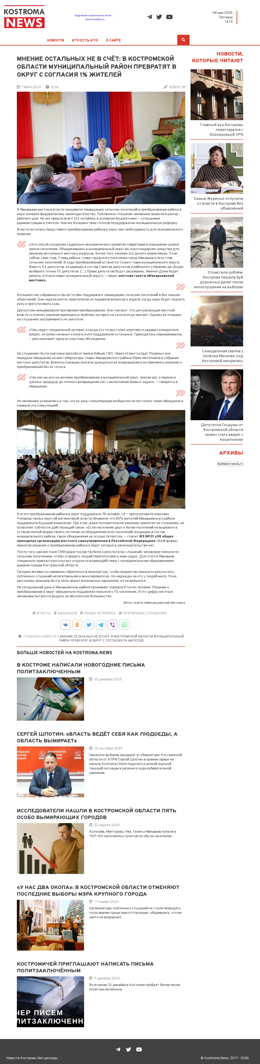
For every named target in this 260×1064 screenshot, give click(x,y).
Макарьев (67, 613)
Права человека (100, 613)
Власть (44, 613)
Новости (55, 40)
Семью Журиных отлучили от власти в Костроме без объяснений (218, 203)
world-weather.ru (95, 19)
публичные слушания (145, 613)
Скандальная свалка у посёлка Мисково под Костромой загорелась (222, 356)
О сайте (113, 40)
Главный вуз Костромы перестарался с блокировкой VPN (221, 130)
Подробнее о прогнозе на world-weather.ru (99, 15)
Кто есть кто (85, 40)
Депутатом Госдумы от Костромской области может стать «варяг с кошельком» (222, 432)
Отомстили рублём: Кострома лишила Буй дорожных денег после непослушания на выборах (218, 280)
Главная (31, 637)
